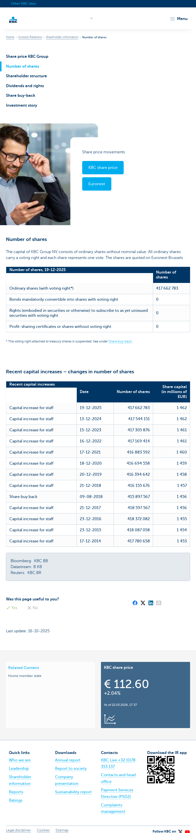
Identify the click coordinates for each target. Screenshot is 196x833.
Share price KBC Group (27, 56)
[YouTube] (187, 826)
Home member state (24, 671)
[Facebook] (135, 598)
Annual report (67, 755)
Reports (16, 787)
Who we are (20, 755)
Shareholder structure (26, 76)
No (32, 603)
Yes (11, 603)
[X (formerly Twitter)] (143, 598)
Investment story (21, 105)
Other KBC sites (23, 3)
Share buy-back (20, 95)
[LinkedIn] (151, 598)
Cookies (43, 825)
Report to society (71, 763)
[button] (178, 19)
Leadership (19, 763)
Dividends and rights (25, 86)
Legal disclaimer (18, 825)
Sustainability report (73, 787)
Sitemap (62, 825)
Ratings (15, 795)
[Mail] (158, 598)
